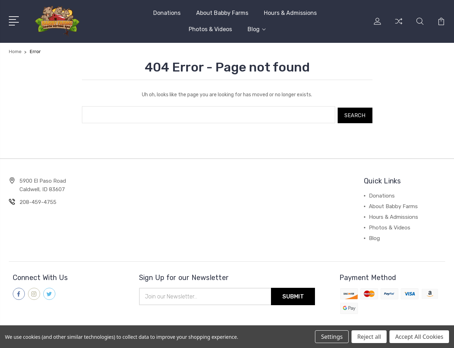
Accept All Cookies (419, 337)
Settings (332, 337)
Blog (257, 29)
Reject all (369, 337)
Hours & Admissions (290, 13)
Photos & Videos (210, 29)
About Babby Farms (222, 13)
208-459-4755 (38, 201)
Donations (167, 13)
